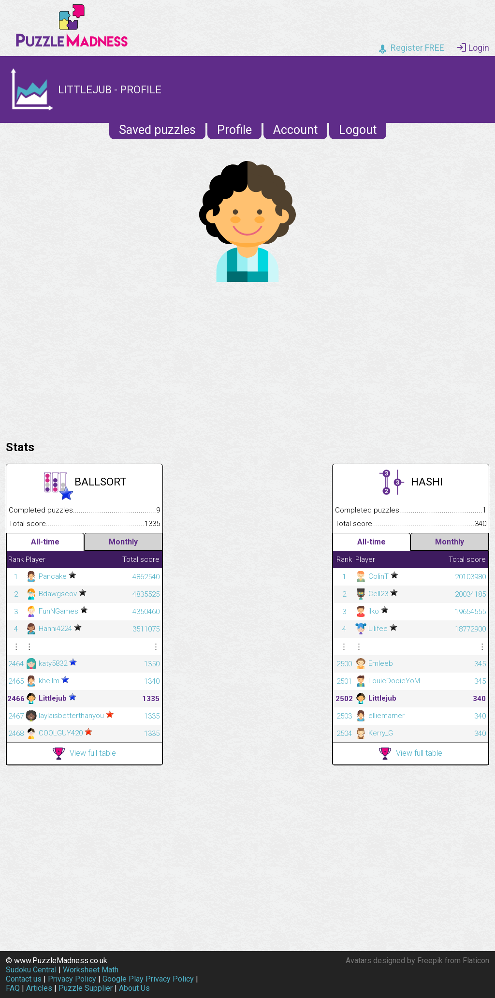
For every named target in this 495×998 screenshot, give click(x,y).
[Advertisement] (247, 358)
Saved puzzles (157, 130)
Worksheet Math (90, 969)
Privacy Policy (72, 978)
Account (295, 130)
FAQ (13, 988)
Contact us (24, 978)
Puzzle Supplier (85, 988)
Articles (39, 988)
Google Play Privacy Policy (148, 978)
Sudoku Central (31, 969)
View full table (84, 754)
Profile (234, 130)
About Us (134, 988)
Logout (358, 130)
